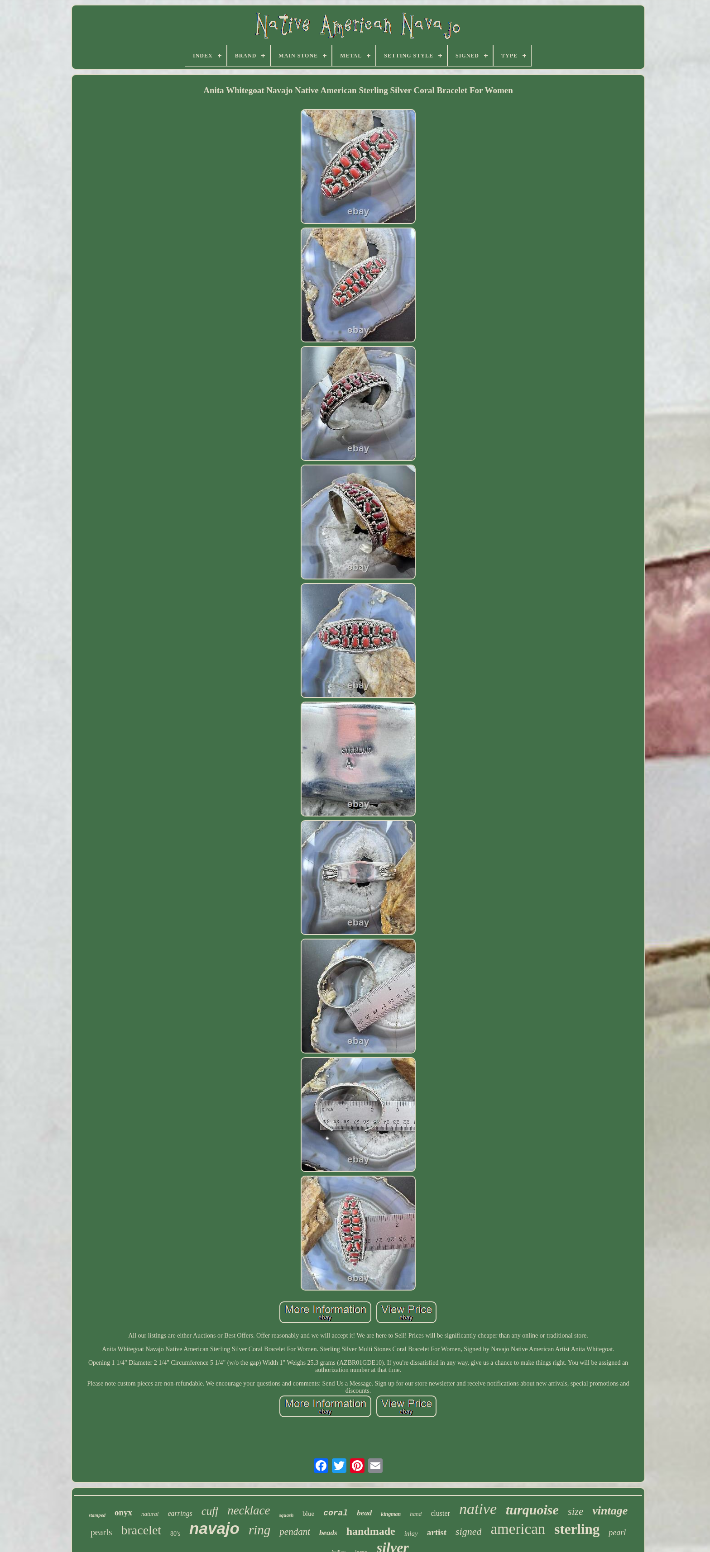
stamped (97, 1515)
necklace (248, 1510)
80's (175, 1533)
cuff (210, 1511)
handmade (370, 1531)
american (517, 1529)
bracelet (141, 1530)
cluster (440, 1513)
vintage (610, 1510)
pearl (617, 1532)
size (576, 1511)
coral (335, 1513)
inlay (411, 1533)
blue (308, 1513)
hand (416, 1513)
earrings (180, 1513)
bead (364, 1513)
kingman (391, 1514)
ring (259, 1530)
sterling (577, 1529)
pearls (101, 1532)
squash (286, 1515)
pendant (294, 1531)
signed (468, 1531)
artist (436, 1532)
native (478, 1508)
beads (328, 1532)
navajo (214, 1528)
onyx (123, 1512)
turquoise (532, 1509)
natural (149, 1513)
